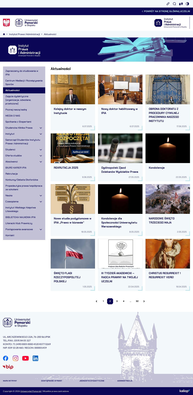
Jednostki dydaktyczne (91, 381)
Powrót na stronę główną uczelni (166, 11)
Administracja (124, 381)
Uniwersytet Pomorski (30, 391)
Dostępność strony (51, 381)
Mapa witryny (10, 381)
